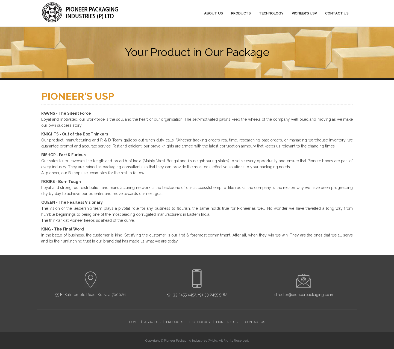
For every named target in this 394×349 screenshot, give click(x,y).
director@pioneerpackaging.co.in (303, 294)
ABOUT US (213, 13)
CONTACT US (337, 13)
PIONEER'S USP (304, 13)
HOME (134, 322)
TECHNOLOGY (271, 13)
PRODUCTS (241, 13)
